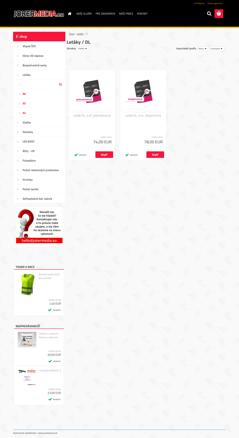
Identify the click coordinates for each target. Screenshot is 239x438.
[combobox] (203, 48)
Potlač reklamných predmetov (41, 170)
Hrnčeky (28, 180)
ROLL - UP (29, 151)
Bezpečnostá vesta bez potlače (49, 276)
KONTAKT (142, 14)
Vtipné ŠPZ (29, 46)
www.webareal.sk (48, 433)
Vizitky (27, 122)
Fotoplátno (29, 160)
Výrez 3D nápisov (33, 56)
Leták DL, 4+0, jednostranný (92, 115)
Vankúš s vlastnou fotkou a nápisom (49, 335)
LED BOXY (29, 141)
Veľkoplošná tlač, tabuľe (37, 199)
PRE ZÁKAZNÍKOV (105, 14)
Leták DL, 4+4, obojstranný (143, 115)
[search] (209, 13)
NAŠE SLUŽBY (84, 14)
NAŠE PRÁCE (126, 14)
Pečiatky (28, 132)
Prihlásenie (199, 3)
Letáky (27, 75)
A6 (24, 94)
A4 (24, 113)
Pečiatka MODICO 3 (50, 370)
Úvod (71, 34)
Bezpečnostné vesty (35, 65)
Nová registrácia (215, 3)
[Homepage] (69, 13)
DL (60, 84)
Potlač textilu (31, 189)
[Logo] (38, 13)
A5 (24, 103)
